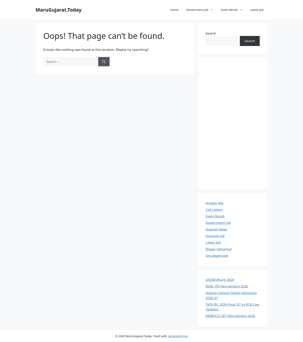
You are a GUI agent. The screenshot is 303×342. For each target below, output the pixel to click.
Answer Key (214, 203)
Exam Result (233, 9)
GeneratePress (178, 336)
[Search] (104, 61)
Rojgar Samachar (219, 249)
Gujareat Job (215, 236)
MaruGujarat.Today (59, 9)
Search (211, 33)
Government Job (201, 9)
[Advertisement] (233, 123)
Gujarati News (216, 229)
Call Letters (214, 209)
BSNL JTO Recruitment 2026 (227, 286)
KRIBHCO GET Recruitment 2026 (230, 316)
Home (174, 10)
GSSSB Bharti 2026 (220, 279)
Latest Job (257, 10)
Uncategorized (217, 255)
